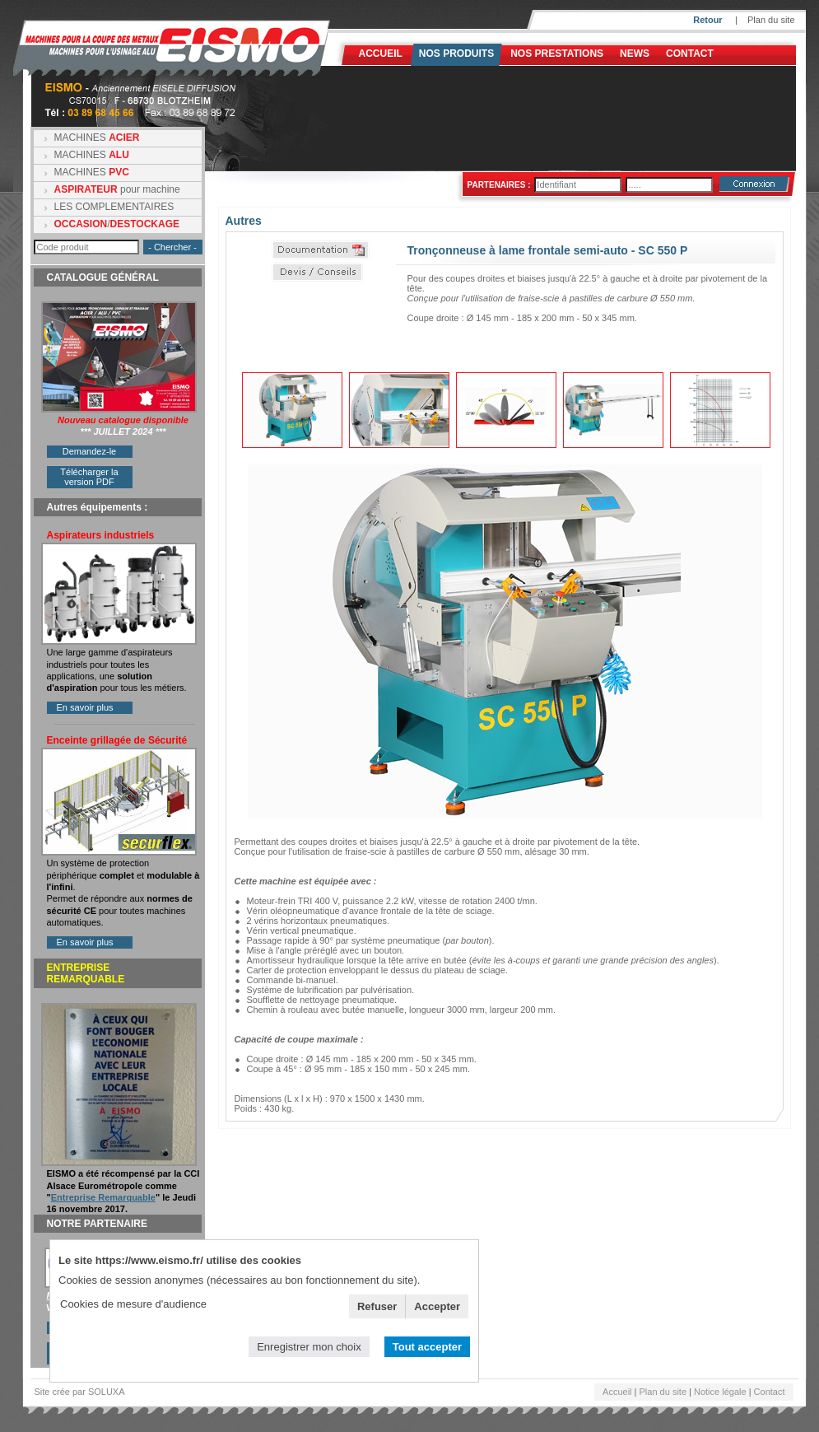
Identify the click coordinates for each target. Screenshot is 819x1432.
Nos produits (456, 53)
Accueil (381, 53)
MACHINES (97, 137)
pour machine (117, 189)
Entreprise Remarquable (103, 1197)
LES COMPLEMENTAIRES (114, 206)
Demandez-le (89, 451)
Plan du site (770, 20)
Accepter (437, 1306)
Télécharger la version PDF (89, 477)
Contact (690, 53)
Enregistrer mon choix (309, 1347)
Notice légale (720, 1392)
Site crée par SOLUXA (80, 1392)
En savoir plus (85, 707)
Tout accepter (427, 1347)
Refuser (377, 1306)
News (634, 53)
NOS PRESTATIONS (556, 53)
